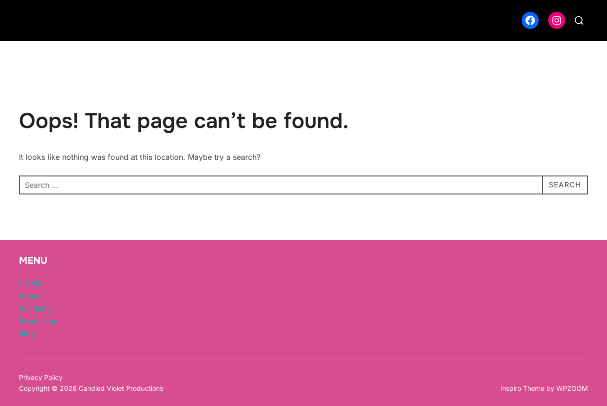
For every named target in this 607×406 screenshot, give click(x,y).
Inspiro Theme (522, 388)
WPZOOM (572, 388)
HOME (30, 283)
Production (38, 321)
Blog (27, 333)
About (29, 296)
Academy (36, 308)
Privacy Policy (41, 377)
